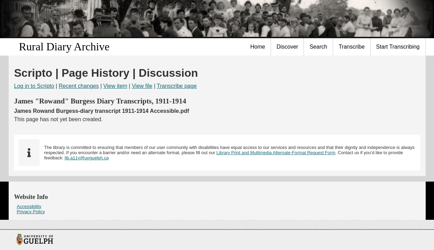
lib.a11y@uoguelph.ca (87, 157)
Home (257, 47)
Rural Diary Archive (64, 46)
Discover (287, 47)
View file (142, 86)
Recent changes (79, 86)
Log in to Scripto (34, 86)
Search (318, 47)
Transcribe (352, 47)
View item (115, 86)
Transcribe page (177, 86)
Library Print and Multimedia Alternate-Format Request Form (275, 152)
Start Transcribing (397, 47)
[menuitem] (258, 47)
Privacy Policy (31, 211)
